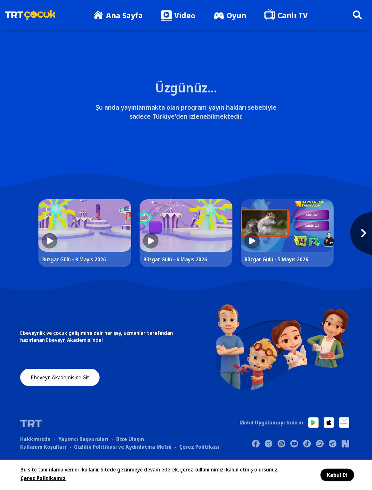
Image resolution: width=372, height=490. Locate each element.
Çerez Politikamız (43, 478)
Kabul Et (337, 474)
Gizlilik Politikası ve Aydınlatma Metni (123, 446)
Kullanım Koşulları (43, 446)
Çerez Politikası (199, 446)
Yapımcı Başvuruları (83, 439)
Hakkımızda (35, 439)
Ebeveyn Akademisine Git (60, 377)
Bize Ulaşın (130, 439)
